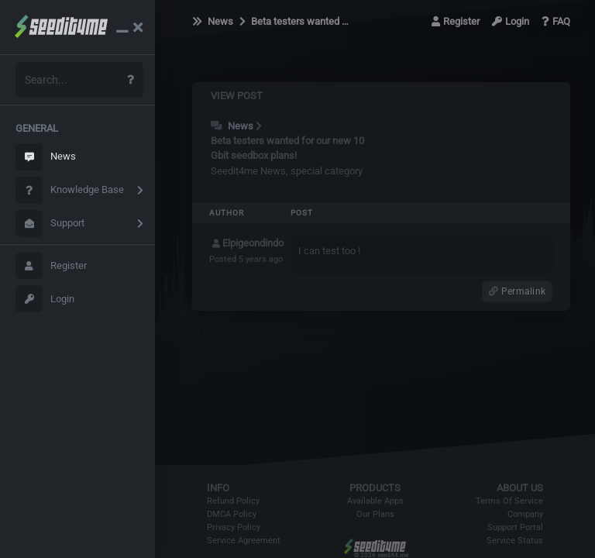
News (45, 156)
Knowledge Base (69, 190)
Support (49, 223)
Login (44, 298)
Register (51, 265)
